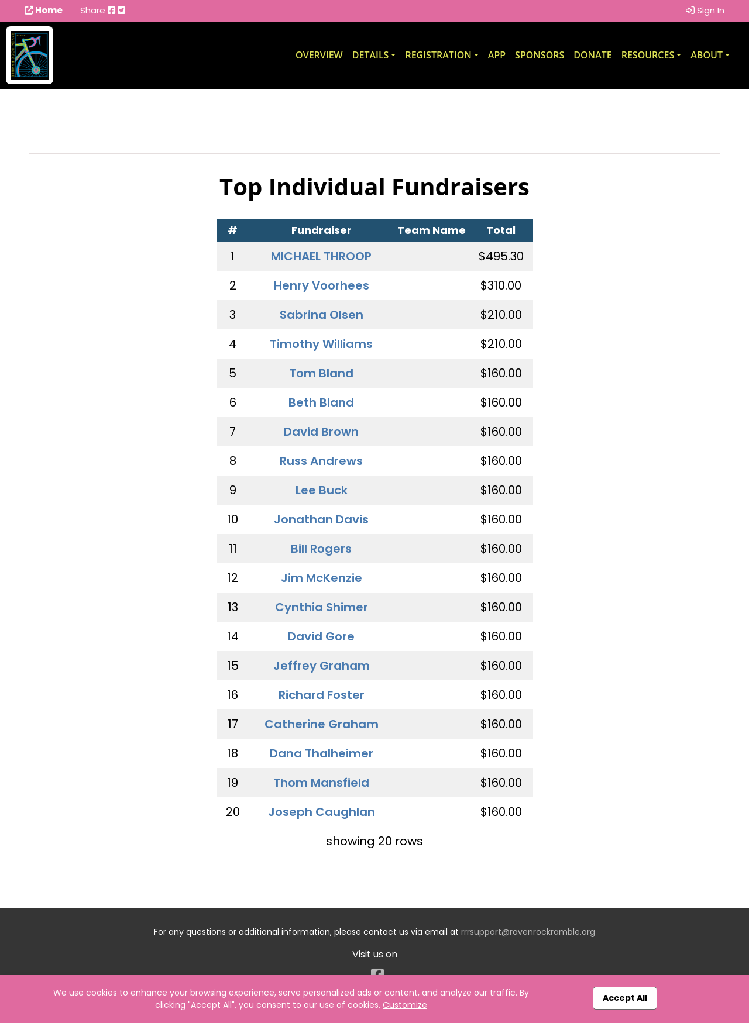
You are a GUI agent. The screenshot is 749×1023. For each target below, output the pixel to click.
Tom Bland (321, 373)
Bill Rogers (321, 548)
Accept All (625, 998)
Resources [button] (648, 55)
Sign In (705, 10)
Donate (592, 55)
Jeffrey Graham (321, 665)
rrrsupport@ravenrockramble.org (528, 932)
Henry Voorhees (321, 285)
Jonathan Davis (321, 519)
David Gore (321, 636)
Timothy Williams (321, 344)
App (497, 55)
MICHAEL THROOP (321, 256)
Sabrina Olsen (321, 314)
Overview (319, 55)
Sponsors (539, 55)
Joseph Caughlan (321, 812)
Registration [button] (438, 55)
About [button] (706, 55)
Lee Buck (322, 490)
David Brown (321, 431)
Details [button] (370, 55)
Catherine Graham (321, 724)
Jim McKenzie (321, 578)
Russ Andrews (321, 461)
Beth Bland (321, 402)
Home (44, 10)
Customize (405, 1005)
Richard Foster (322, 695)
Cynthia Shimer (321, 607)
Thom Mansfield (321, 782)
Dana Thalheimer (321, 753)
